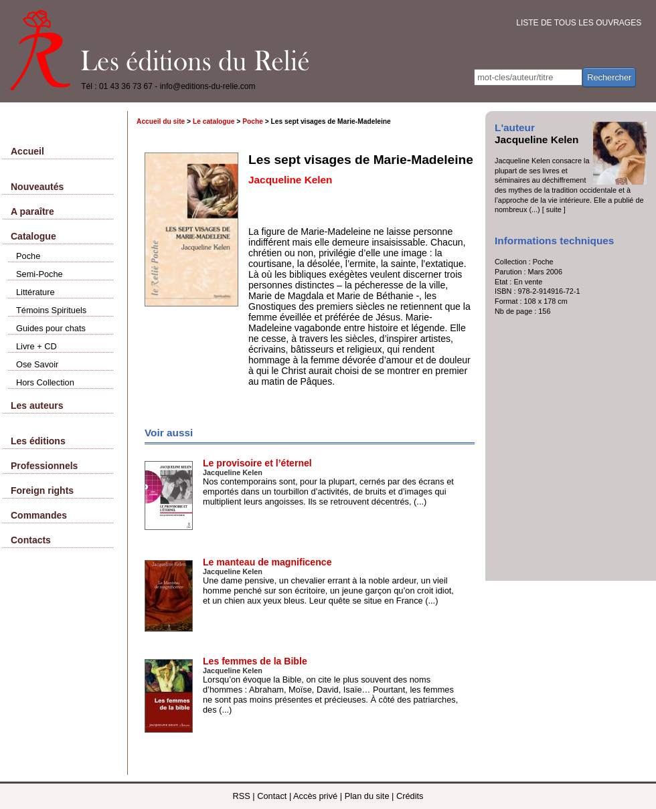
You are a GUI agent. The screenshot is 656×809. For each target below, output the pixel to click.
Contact (271, 796)
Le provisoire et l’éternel (257, 463)
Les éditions (38, 441)
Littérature (35, 292)
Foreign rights (42, 490)
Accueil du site (161, 121)
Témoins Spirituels (51, 310)
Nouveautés (37, 186)
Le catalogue (214, 121)
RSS (241, 796)
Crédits (410, 796)
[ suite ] (554, 209)
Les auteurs (37, 405)
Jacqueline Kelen (537, 139)
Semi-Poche (39, 274)
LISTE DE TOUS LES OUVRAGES (578, 22)
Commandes (39, 515)
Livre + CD (36, 346)
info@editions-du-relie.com (208, 86)
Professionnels (44, 465)
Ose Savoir (37, 364)
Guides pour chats (51, 328)
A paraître (32, 211)
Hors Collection (45, 382)
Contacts (31, 540)
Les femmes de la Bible (255, 661)
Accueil (27, 151)
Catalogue (33, 236)
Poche (28, 256)
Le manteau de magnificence (267, 562)
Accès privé (315, 796)
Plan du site (367, 796)
